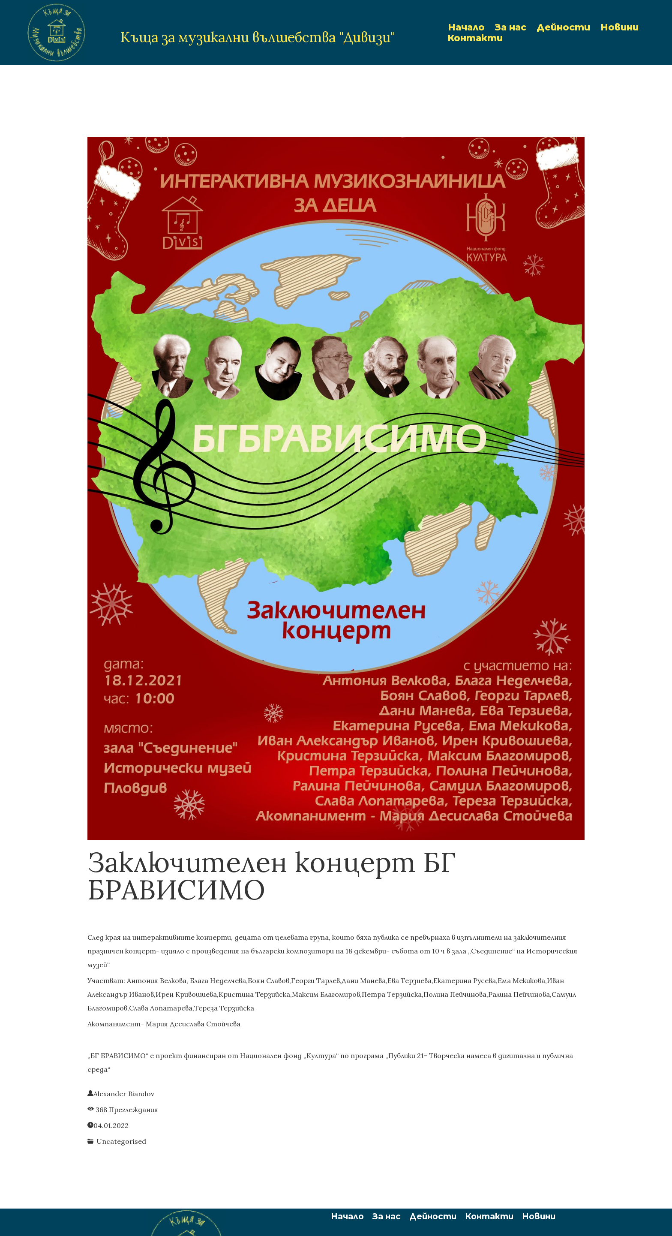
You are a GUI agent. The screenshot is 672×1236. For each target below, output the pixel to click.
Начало (466, 27)
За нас (510, 27)
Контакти (475, 38)
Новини (619, 27)
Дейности (563, 27)
